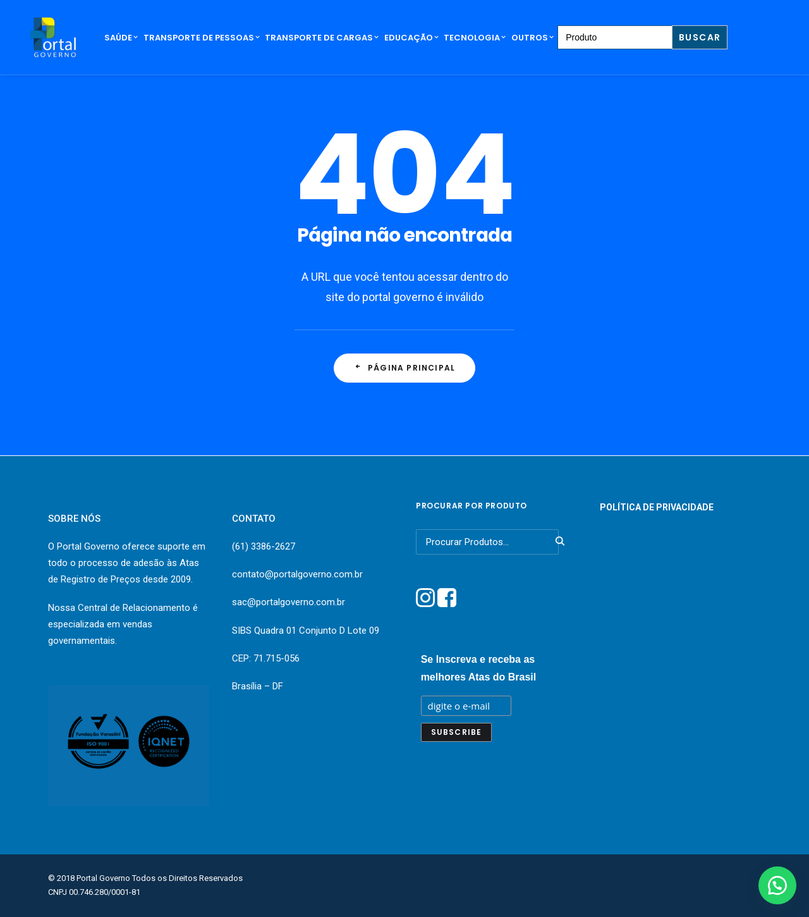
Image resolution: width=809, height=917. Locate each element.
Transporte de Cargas (322, 38)
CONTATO (254, 518)
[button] (777, 885)
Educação (411, 38)
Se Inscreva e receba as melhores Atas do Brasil (479, 668)
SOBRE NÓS (74, 518)
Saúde (121, 38)
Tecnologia (475, 38)
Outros (532, 38)
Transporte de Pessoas (201, 38)
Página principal (404, 367)
